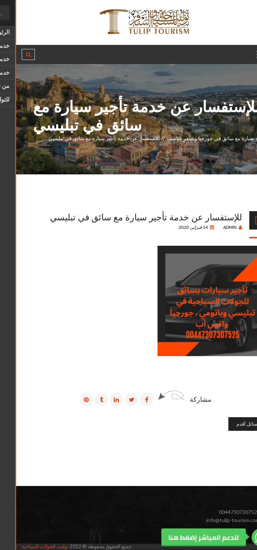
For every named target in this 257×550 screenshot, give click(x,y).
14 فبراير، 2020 (180, 227)
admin (216, 227)
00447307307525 (223, 512)
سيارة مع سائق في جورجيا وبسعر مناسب (194, 138)
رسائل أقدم (231, 424)
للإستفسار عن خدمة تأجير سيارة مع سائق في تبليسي (130, 216)
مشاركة (184, 399)
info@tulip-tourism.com (217, 520)
